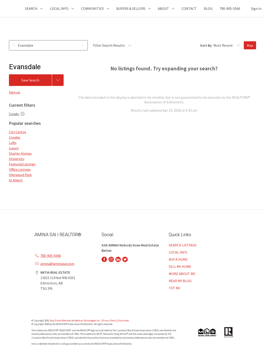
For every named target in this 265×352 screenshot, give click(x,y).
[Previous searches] (58, 80)
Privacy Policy (109, 320)
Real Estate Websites (61, 320)
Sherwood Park (20, 175)
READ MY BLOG (180, 281)
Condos (14, 137)
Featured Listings (22, 164)
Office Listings (20, 169)
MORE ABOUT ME (182, 273)
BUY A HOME (178, 259)
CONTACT (189, 8)
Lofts (13, 142)
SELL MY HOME (180, 266)
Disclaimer (123, 320)
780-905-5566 (230, 8)
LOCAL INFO (178, 252)
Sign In (256, 8)
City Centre (17, 132)
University (16, 158)
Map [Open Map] (250, 45)
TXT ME (174, 288)
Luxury (14, 148)
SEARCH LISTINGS (182, 245)
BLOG (208, 8)
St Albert (16, 180)
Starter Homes (20, 153)
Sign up (14, 92)
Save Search (30, 80)
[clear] (22, 114)
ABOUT (163, 8)
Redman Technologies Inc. (88, 320)
